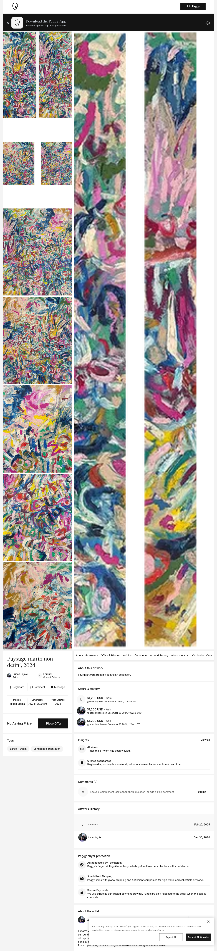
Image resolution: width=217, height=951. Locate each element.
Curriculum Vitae (202, 655)
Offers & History (110, 655)
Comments (141, 655)
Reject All (171, 937)
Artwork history (159, 655)
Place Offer (53, 723)
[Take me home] (15, 6)
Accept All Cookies (198, 937)
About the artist (180, 655)
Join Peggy (193, 6)
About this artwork (87, 655)
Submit (202, 791)
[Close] (208, 921)
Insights (127, 655)
